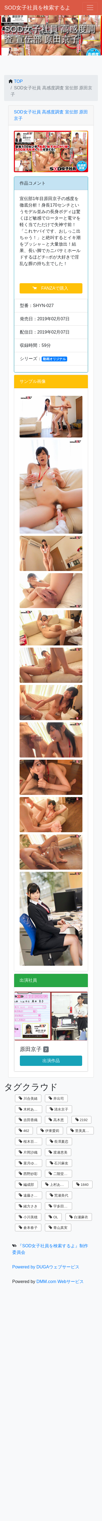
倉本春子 (28, 1228)
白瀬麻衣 (78, 1217)
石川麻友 (59, 1163)
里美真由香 (81, 1131)
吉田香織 (28, 1120)
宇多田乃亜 (60, 1206)
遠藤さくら (30, 1195)
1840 (82, 1185)
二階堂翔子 (60, 1174)
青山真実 (58, 1228)
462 (24, 1131)
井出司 (56, 1098)
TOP (18, 81)
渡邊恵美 (58, 1152)
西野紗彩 (28, 1174)
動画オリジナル (54, 359)
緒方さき (28, 1206)
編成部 (26, 1185)
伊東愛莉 (50, 1131)
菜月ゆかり (30, 1163)
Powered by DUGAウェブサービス (45, 1267)
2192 (81, 1120)
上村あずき (56, 1185)
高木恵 (56, 1120)
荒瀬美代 (59, 1195)
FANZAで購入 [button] (50, 288)
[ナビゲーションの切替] (90, 7)
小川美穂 (28, 1217)
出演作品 (51, 1060)
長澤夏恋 (59, 1142)
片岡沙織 (28, 1152)
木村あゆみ (30, 1109)
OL (53, 1217)
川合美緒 (28, 1098)
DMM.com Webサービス (60, 1281)
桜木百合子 (30, 1142)
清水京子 (59, 1109)
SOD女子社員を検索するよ (37, 8)
